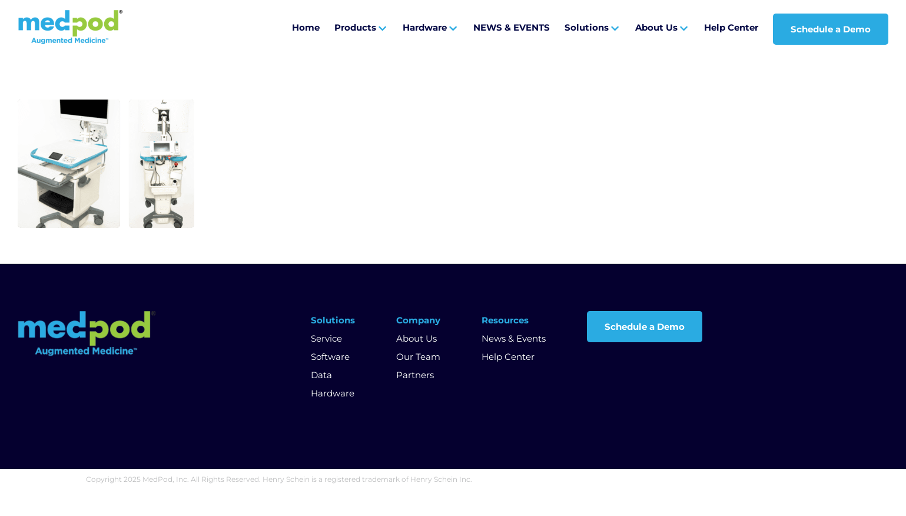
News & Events (514, 338)
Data (321, 375)
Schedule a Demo (645, 326)
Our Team (418, 356)
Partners (415, 375)
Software (330, 356)
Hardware (332, 393)
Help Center (508, 356)
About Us (416, 338)
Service (326, 338)
